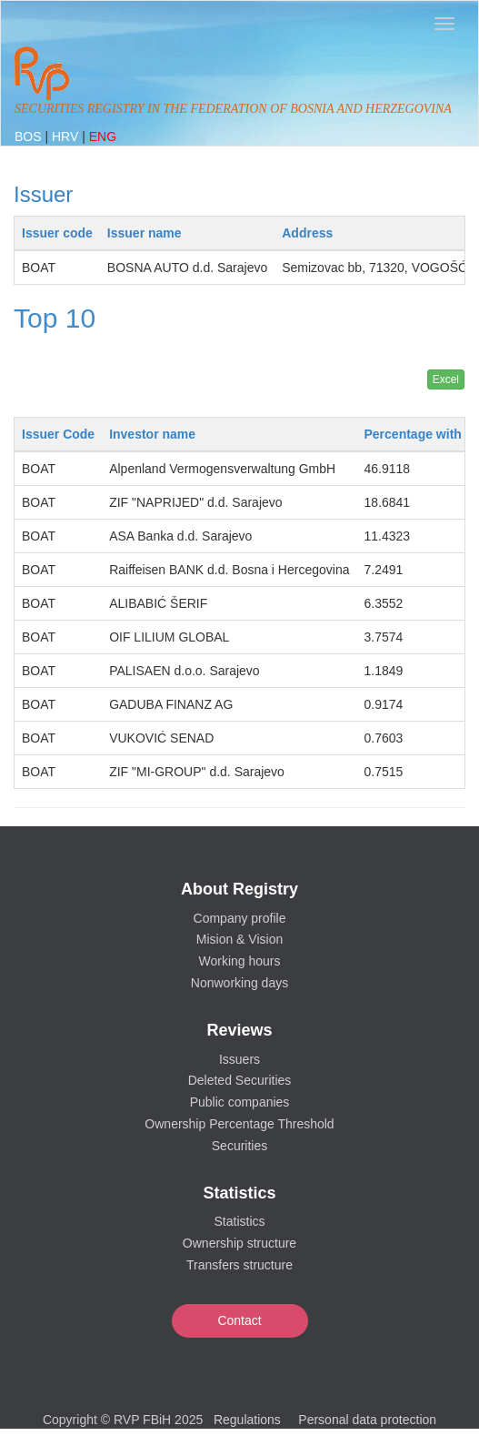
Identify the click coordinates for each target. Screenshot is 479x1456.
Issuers (239, 1059)
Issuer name (144, 233)
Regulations (247, 1419)
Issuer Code (58, 434)
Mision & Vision (239, 939)
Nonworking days (239, 983)
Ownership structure (239, 1243)
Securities (239, 1145)
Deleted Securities (240, 1080)
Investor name (152, 434)
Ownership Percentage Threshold (239, 1124)
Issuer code (57, 233)
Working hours (239, 961)
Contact (239, 1320)
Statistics (239, 1221)
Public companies (240, 1102)
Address (307, 233)
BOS (30, 136)
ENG (102, 136)
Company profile (240, 918)
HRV (67, 136)
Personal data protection (367, 1419)
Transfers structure (239, 1265)
